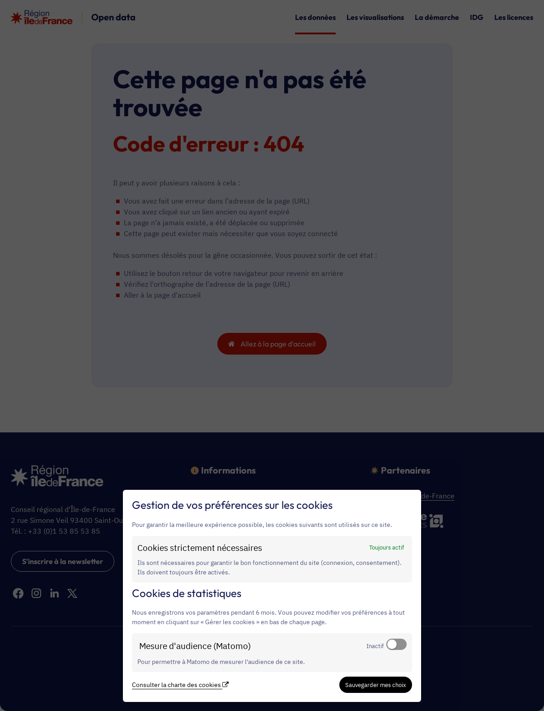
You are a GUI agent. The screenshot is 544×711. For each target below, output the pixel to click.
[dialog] (272, 596)
